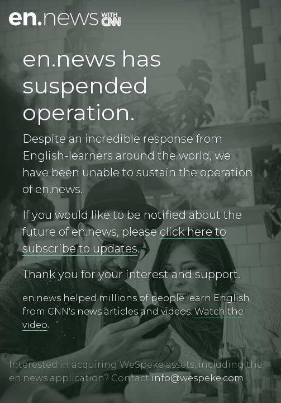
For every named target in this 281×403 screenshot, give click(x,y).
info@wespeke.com (197, 378)
